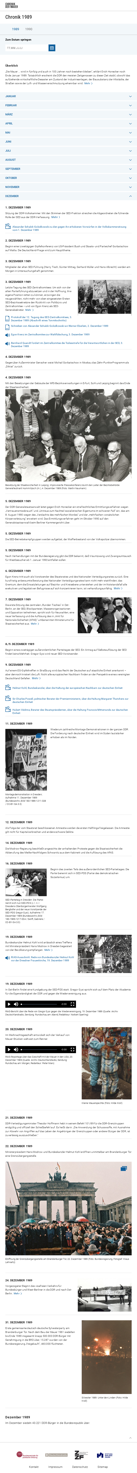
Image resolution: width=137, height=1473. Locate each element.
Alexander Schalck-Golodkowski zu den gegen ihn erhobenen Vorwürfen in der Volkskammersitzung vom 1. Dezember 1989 (69, 228)
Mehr (87, 83)
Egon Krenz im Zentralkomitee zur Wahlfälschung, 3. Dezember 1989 (50, 334)
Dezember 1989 (17, 1417)
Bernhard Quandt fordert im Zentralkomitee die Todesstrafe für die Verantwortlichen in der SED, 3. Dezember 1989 (67, 345)
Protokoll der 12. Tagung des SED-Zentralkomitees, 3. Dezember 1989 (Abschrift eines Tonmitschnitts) (41, 319)
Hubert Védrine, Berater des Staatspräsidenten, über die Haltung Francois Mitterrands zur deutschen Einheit (70, 711)
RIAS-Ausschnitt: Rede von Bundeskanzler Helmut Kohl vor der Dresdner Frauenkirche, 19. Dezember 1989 (42, 959)
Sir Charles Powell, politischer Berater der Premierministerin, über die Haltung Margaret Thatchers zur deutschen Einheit (70, 700)
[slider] (39, 1004)
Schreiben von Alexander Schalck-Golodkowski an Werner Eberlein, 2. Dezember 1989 (59, 325)
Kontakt (34, 1467)
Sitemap (103, 1467)
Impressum (55, 1467)
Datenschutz (80, 1467)
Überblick (11, 65)
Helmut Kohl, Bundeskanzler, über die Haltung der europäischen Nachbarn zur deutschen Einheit (67, 687)
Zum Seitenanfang (130, 1438)
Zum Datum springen (18, 39)
